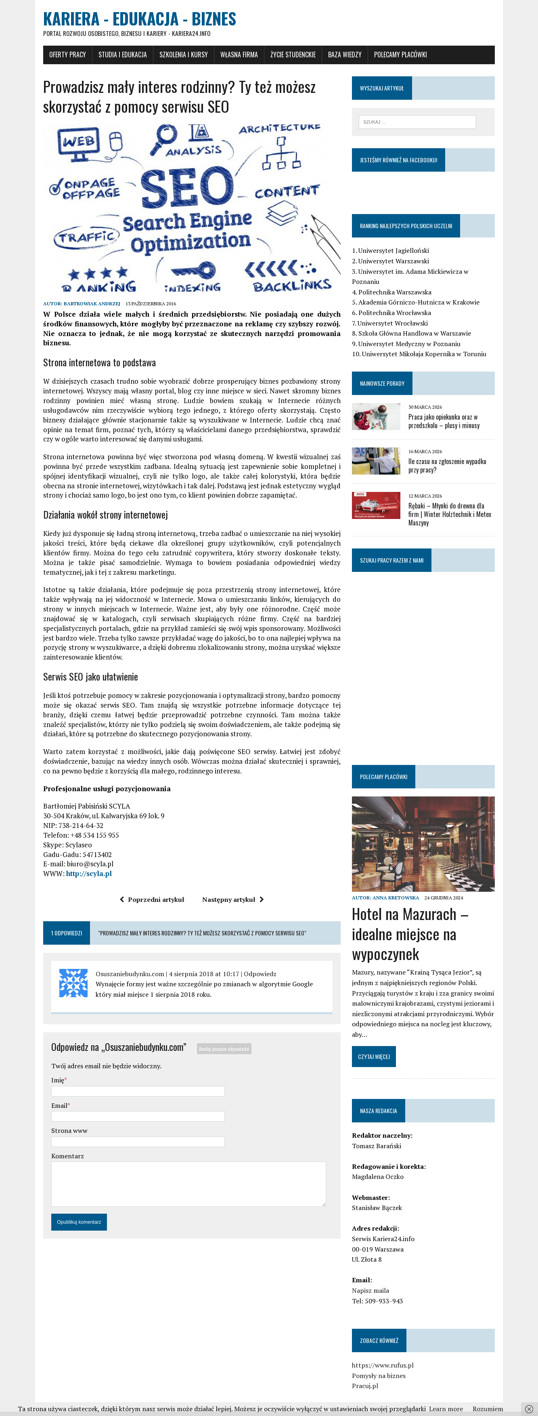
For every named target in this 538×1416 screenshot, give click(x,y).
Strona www (57, 1121)
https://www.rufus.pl (387, 1353)
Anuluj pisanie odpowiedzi (212, 1039)
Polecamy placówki (388, 55)
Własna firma (227, 55)
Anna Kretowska (400, 886)
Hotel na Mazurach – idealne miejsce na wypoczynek (414, 922)
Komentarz (55, 1146)
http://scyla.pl (77, 864)
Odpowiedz (248, 964)
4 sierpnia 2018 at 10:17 (192, 964)
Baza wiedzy (333, 55)
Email (47, 1096)
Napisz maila (375, 1279)
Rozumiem (488, 1408)
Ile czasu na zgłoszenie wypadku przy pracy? (457, 457)
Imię (45, 1070)
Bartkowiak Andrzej (80, 314)
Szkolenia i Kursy (171, 55)
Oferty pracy (55, 55)
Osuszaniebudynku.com (118, 964)
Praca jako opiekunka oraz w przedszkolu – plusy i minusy (448, 412)
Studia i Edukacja (110, 55)
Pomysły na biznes (383, 1363)
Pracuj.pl (369, 1374)
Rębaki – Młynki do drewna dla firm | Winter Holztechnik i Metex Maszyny (458, 501)
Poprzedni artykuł (147, 890)
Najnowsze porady (386, 374)
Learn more (446, 1408)
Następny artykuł (229, 890)
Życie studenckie (281, 55)
